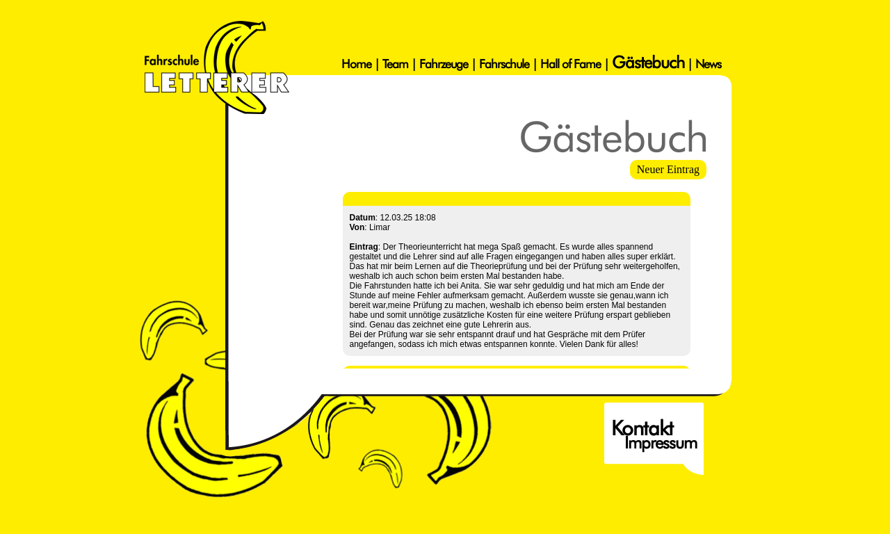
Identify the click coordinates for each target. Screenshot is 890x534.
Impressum (660, 442)
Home (356, 63)
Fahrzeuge (443, 63)
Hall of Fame (570, 63)
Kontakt (642, 428)
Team (395, 63)
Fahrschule (504, 63)
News (708, 63)
